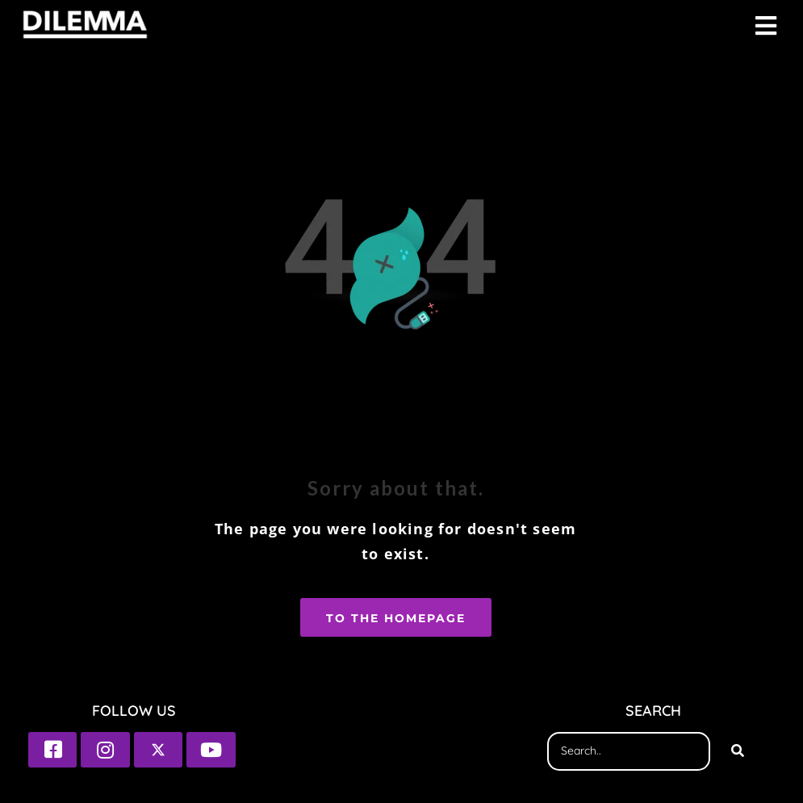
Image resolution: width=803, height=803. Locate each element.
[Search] (737, 751)
